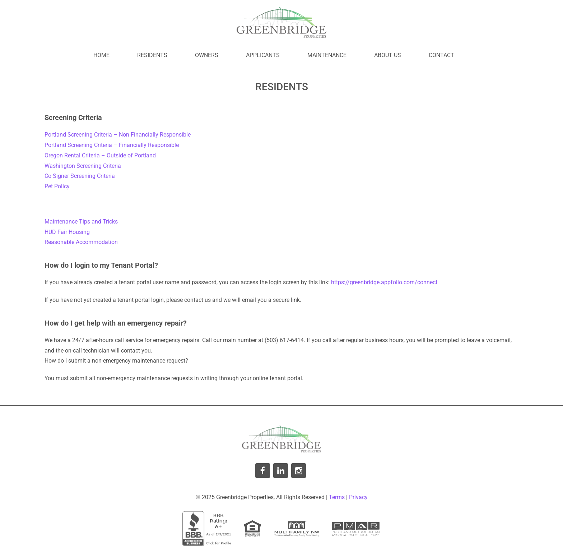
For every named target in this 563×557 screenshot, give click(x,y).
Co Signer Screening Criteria (80, 175)
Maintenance (326, 55)
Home (101, 55)
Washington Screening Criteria (83, 165)
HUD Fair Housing (67, 232)
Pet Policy (57, 186)
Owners (206, 55)
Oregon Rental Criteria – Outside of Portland (100, 155)
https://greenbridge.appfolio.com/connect (384, 282)
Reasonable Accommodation (81, 242)
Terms (337, 497)
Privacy (358, 497)
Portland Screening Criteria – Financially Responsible (112, 145)
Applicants (263, 55)
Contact (441, 55)
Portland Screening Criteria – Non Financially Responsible (118, 134)
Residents (152, 55)
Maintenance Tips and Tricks (81, 221)
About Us (387, 55)
